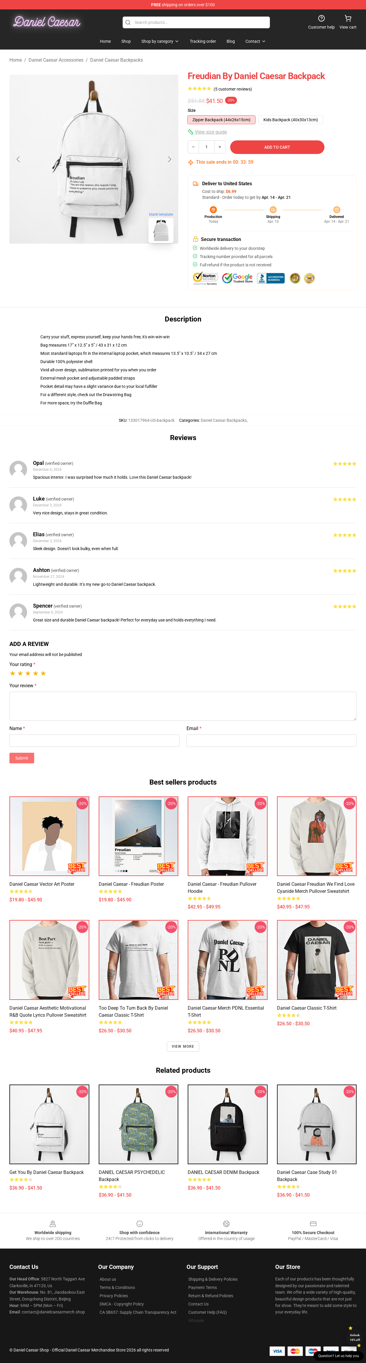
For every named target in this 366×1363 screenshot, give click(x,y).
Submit (21, 758)
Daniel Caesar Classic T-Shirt (307, 1008)
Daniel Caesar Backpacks (116, 60)
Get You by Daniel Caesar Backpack (46, 1172)
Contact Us (198, 1304)
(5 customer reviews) (233, 89)
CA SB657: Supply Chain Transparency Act (138, 1312)
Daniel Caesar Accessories (56, 60)
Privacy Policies (114, 1295)
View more (183, 1046)
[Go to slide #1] (79, 260)
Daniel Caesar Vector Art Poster (41, 884)
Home (15, 60)
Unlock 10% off (355, 1337)
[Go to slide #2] (109, 260)
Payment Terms (202, 1287)
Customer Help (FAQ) (207, 1312)
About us (108, 1279)
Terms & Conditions (117, 1287)
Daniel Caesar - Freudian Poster (131, 884)
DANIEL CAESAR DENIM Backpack (223, 1172)
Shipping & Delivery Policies (213, 1279)
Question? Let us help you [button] (338, 1356)
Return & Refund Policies (210, 1295)
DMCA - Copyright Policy (122, 1304)
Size (192, 110)
